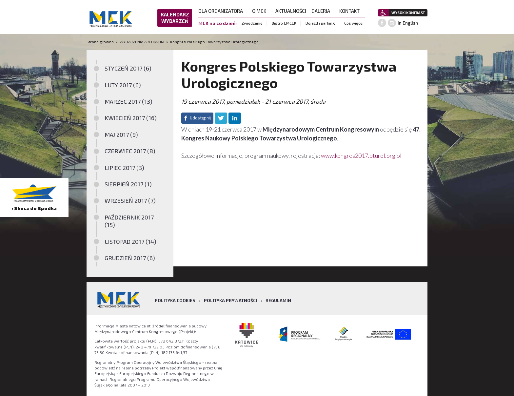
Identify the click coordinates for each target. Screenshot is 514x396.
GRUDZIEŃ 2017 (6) (130, 257)
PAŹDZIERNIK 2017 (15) (129, 221)
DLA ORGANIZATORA (222, 11)
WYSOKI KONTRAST (408, 12)
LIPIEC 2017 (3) (124, 167)
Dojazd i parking (320, 23)
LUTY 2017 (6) (123, 85)
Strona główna (101, 41)
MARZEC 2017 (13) (128, 101)
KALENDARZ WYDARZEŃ (175, 17)
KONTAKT (351, 11)
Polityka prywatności (230, 300)
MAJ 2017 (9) (121, 134)
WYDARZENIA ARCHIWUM (142, 41)
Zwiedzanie (252, 23)
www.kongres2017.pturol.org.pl (361, 155)
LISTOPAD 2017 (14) (130, 241)
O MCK (261, 11)
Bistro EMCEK (284, 23)
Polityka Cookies (175, 300)
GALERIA (322, 11)
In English (408, 23)
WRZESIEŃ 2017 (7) (130, 200)
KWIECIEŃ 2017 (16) (131, 117)
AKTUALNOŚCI (290, 11)
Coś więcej (354, 23)
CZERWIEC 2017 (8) (130, 151)
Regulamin (278, 300)
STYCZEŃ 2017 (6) (128, 68)
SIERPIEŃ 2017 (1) (128, 184)
